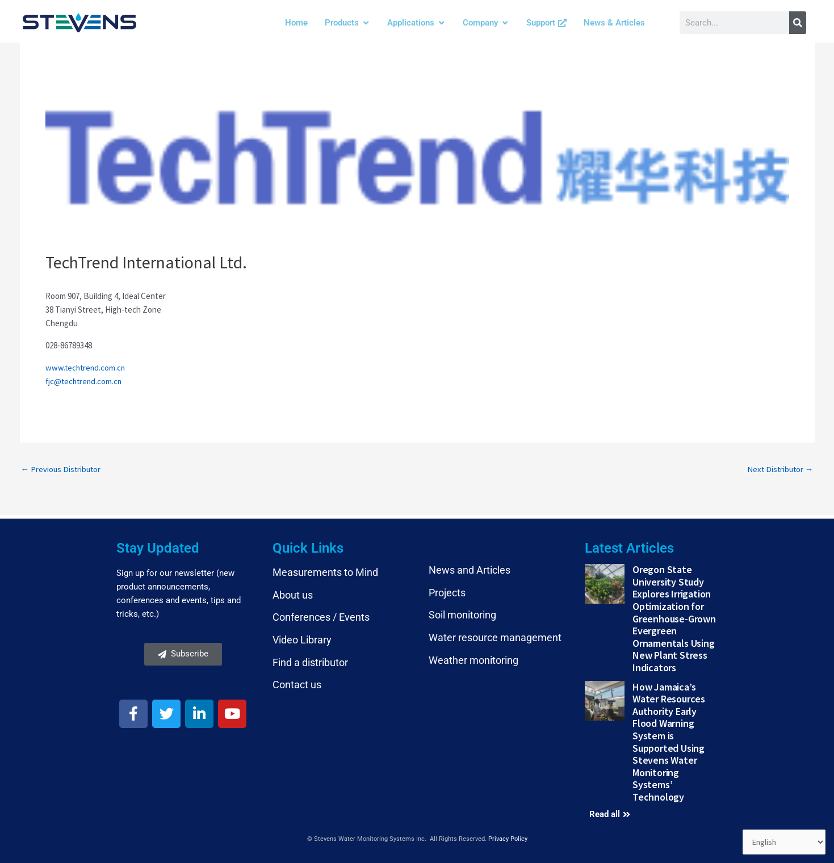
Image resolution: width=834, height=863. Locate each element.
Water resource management (495, 637)
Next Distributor (779, 469)
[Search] (797, 22)
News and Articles (469, 570)
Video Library (302, 640)
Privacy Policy (507, 838)
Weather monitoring (473, 660)
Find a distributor (310, 662)
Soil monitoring (462, 615)
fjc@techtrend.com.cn (85, 381)
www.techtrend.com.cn (86, 367)
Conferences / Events (321, 617)
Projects (447, 593)
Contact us (297, 685)
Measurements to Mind (325, 572)
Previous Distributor (62, 469)
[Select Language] (783, 842)
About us (293, 595)
